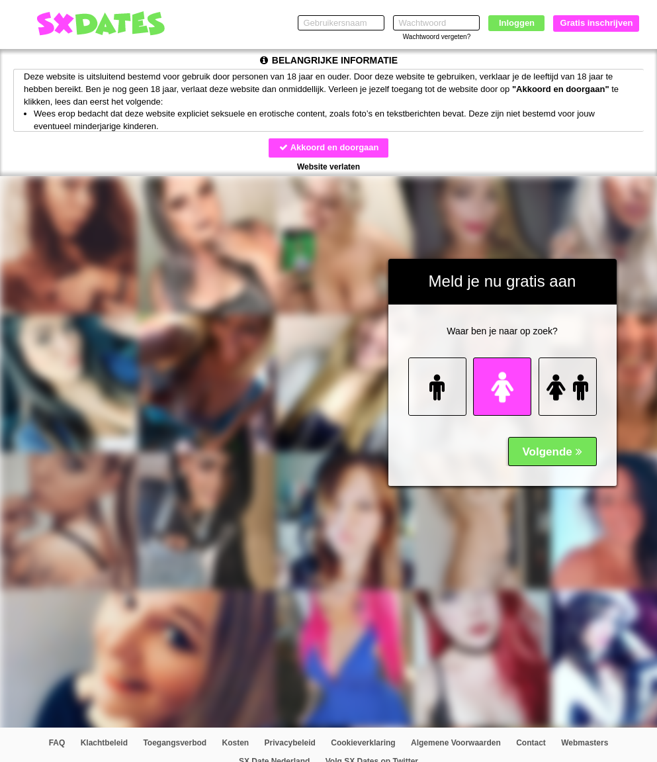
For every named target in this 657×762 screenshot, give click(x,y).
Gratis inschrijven (596, 23)
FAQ (57, 743)
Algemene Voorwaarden (456, 743)
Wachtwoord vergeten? (436, 36)
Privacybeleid (290, 743)
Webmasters (584, 743)
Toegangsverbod (174, 743)
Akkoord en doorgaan (328, 147)
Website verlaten (328, 166)
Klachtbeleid (104, 743)
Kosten (235, 743)
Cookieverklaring (363, 743)
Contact (531, 743)
